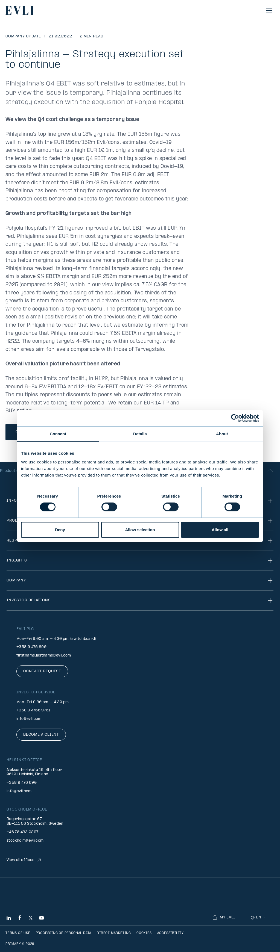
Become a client (41, 735)
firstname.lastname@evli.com (43, 656)
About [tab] (222, 433)
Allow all (220, 529)
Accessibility (170, 933)
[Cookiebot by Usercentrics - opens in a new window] (235, 418)
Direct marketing (114, 933)
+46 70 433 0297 (22, 832)
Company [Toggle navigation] (140, 580)
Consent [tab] (58, 433)
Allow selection (140, 529)
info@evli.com (29, 719)
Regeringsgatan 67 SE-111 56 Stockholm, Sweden (35, 821)
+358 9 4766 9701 (33, 710)
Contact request (42, 671)
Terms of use (17, 933)
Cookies (144, 933)
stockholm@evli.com (25, 841)
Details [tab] (140, 433)
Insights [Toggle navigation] (140, 560)
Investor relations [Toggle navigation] (140, 600)
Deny (60, 529)
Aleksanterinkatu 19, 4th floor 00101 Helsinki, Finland (34, 772)
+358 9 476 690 (31, 647)
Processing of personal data (64, 933)
